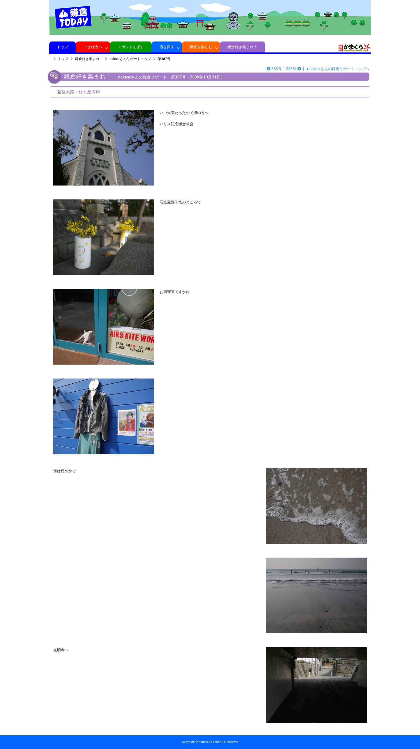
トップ (62, 47)
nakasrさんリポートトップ (130, 59)
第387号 (164, 59)
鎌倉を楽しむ (201, 47)
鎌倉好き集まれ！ (242, 47)
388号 (293, 69)
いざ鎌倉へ (93, 47)
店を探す (166, 47)
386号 (274, 69)
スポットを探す (131, 47)
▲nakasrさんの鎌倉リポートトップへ (337, 69)
